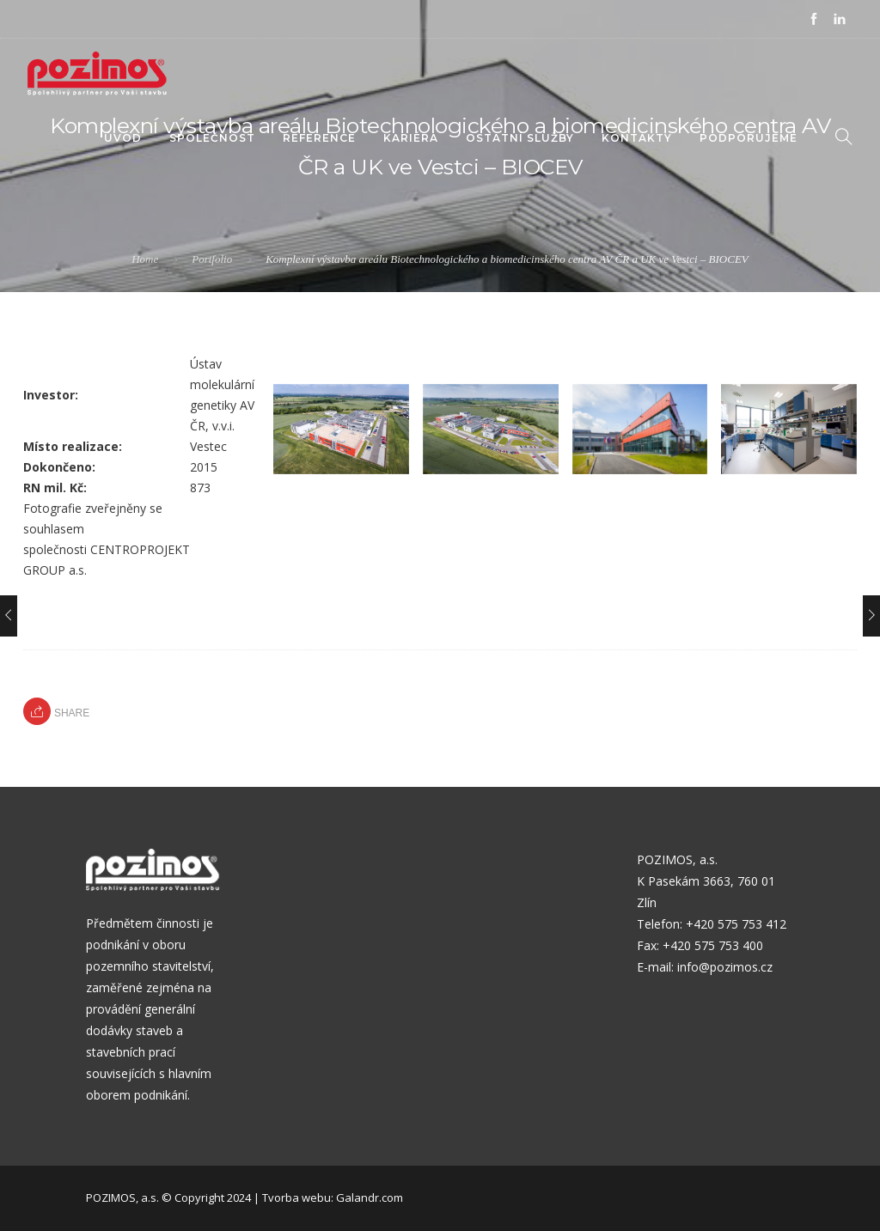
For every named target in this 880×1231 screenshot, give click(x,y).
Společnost (212, 137)
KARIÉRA (410, 137)
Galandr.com (369, 1197)
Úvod (123, 137)
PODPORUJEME (749, 137)
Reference (319, 137)
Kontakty (637, 137)
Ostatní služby (520, 137)
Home (144, 259)
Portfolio (212, 259)
